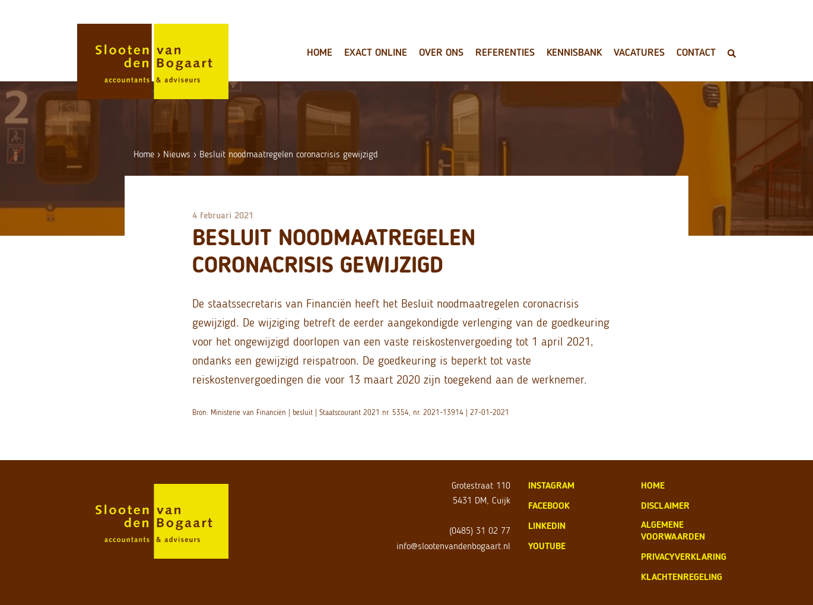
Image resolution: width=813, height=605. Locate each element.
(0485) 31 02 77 (479, 530)
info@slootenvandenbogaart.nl (453, 546)
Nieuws (176, 154)
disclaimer (665, 505)
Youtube (547, 546)
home (653, 485)
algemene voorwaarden (673, 530)
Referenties (505, 52)
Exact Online (375, 52)
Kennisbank (574, 52)
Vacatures (639, 52)
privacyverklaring (683, 556)
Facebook (549, 505)
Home (319, 52)
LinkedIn (547, 525)
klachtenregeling (681, 576)
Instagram (551, 485)
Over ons (441, 52)
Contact (696, 52)
